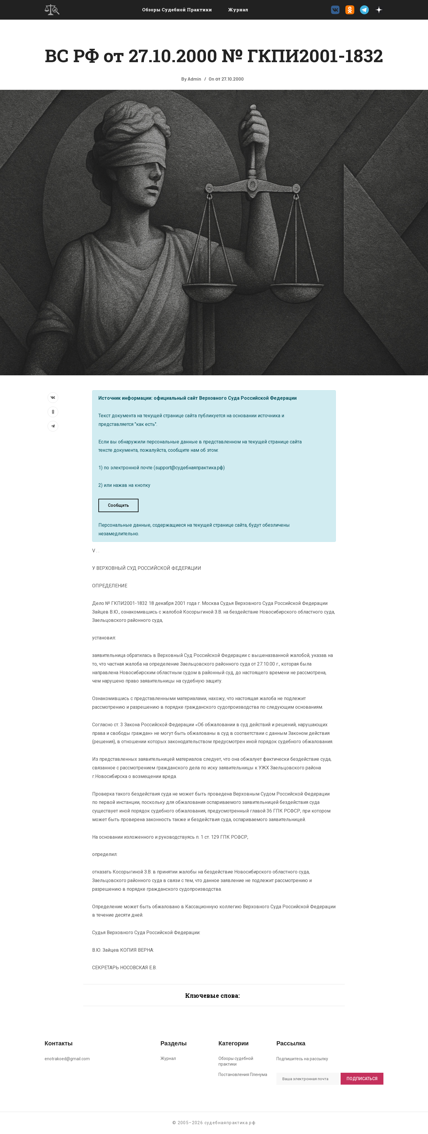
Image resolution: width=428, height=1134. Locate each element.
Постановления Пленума (242, 1074)
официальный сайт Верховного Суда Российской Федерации (225, 398)
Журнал (238, 9)
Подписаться (362, 1078)
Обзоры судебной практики (177, 9)
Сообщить (118, 505)
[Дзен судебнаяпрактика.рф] (378, 9)
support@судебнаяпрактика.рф (189, 467)
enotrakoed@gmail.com (67, 1058)
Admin (194, 78)
